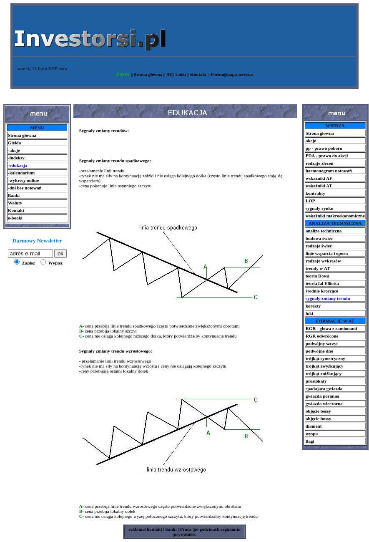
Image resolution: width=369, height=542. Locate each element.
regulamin (231, 529)
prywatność (185, 534)
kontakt (154, 529)
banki (170, 529)
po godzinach (206, 529)
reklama (136, 529)
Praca (186, 529)
